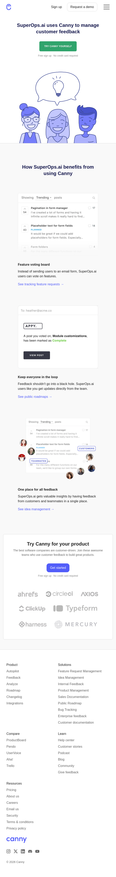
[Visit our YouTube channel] (37, 851)
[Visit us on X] (16, 851)
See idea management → (36, 509)
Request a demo (82, 7)
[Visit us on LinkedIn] (23, 851)
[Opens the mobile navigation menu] (107, 7)
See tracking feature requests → (41, 284)
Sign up (56, 7)
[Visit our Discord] (30, 851)
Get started (58, 567)
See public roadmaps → (35, 396)
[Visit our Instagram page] (8, 851)
